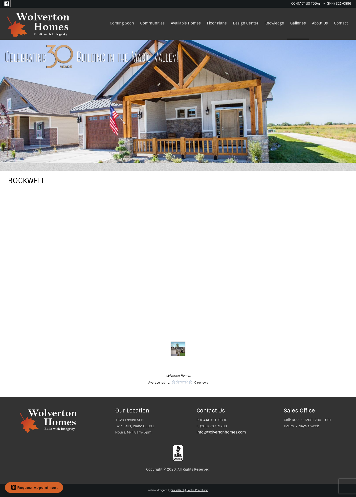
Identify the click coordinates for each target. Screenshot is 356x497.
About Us (320, 23)
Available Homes (186, 23)
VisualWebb (177, 490)
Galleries (298, 23)
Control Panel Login (197, 490)
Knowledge (274, 23)
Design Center (245, 23)
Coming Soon (122, 23)
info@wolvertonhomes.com (221, 432)
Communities (152, 23)
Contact (341, 23)
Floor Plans (217, 23)
